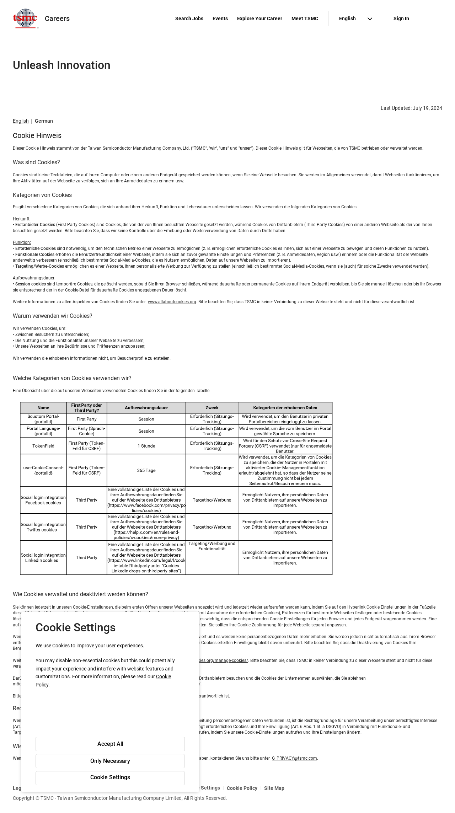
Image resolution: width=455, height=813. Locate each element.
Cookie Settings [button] (110, 777)
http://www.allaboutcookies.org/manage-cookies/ (200, 660)
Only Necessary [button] (110, 761)
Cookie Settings (202, 788)
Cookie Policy (242, 788)
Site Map (274, 788)
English (21, 121)
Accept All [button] (110, 743)
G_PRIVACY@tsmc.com (294, 758)
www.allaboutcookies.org (172, 301)
